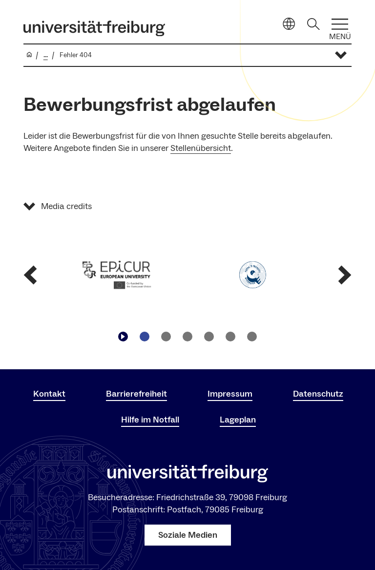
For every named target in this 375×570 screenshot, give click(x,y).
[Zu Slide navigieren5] (230, 336)
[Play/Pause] (123, 336)
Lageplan (238, 419)
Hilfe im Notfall (150, 419)
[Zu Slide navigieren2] (166, 336)
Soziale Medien (187, 535)
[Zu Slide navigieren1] (144, 336)
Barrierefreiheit (136, 394)
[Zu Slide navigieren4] (209, 336)
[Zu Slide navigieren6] (252, 336)
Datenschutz (318, 394)
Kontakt (49, 394)
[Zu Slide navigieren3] (187, 336)
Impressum (230, 394)
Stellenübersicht (200, 148)
